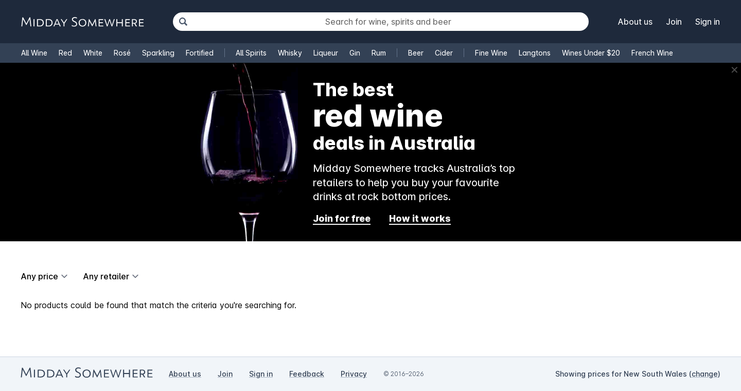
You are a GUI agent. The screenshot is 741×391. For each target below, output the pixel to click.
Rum (379, 52)
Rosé (122, 52)
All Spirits (251, 52)
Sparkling (158, 52)
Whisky (290, 52)
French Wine (652, 52)
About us (635, 21)
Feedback (306, 373)
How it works (420, 218)
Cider (444, 52)
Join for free (341, 218)
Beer (416, 52)
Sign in (707, 21)
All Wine (34, 52)
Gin (354, 52)
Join (674, 21)
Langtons (535, 52)
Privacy (354, 373)
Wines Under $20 (591, 52)
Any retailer (106, 276)
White (92, 52)
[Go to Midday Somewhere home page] (82, 21)
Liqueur (325, 52)
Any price (39, 276)
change (705, 373)
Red (65, 52)
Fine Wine (491, 52)
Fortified (200, 52)
